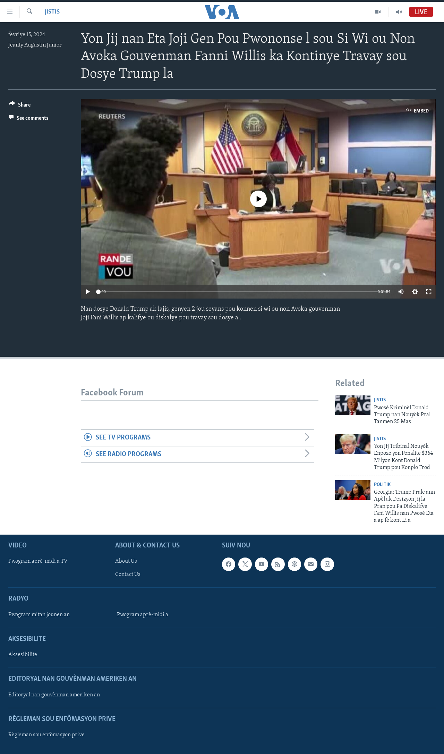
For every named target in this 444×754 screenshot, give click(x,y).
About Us (126, 561)
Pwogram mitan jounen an (39, 615)
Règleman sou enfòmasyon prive (46, 735)
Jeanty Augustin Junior (35, 45)
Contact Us (127, 574)
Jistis (52, 12)
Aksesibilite (22, 654)
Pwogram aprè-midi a (142, 615)
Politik (382, 484)
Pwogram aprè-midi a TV (38, 561)
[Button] (20, 106)
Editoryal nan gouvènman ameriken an (54, 694)
